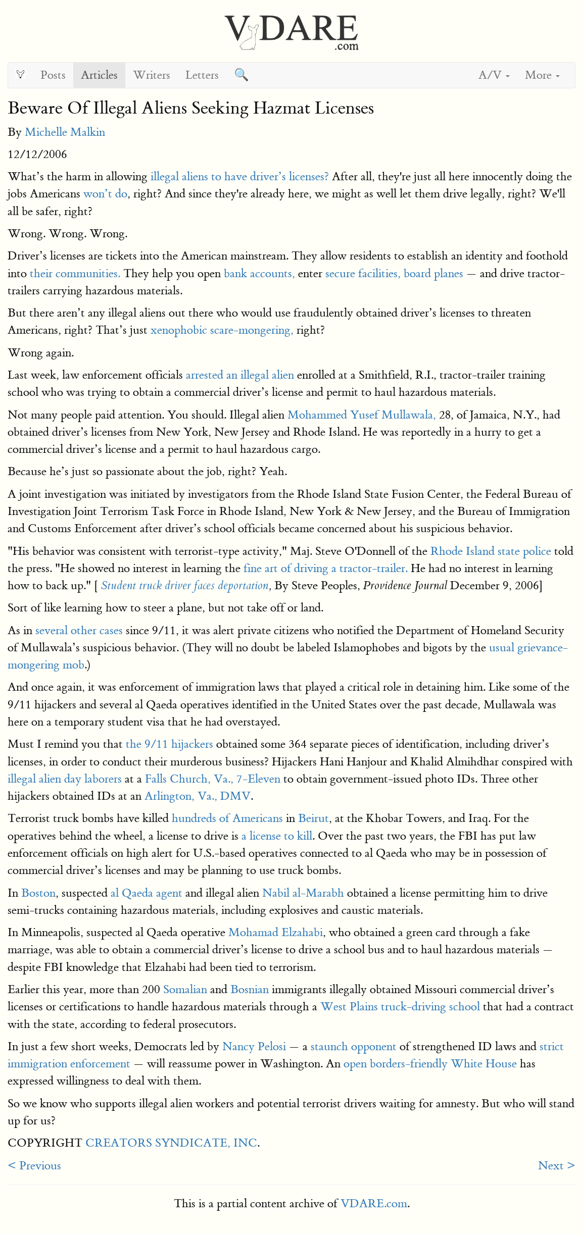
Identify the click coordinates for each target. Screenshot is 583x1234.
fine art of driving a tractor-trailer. (326, 568)
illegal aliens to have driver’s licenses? (240, 176)
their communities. (75, 273)
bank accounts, (259, 273)
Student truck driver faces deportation (184, 586)
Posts (53, 75)
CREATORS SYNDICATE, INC (171, 1143)
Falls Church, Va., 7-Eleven (212, 779)
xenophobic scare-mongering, (222, 330)
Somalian (185, 989)
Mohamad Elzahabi (275, 932)
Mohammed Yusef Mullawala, (361, 414)
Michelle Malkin (65, 132)
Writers (151, 75)
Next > (556, 1165)
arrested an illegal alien (240, 375)
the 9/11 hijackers (168, 744)
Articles (99, 75)
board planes (433, 273)
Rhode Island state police (490, 551)
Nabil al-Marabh (303, 893)
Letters (202, 75)
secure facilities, (363, 273)
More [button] (542, 75)
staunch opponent (354, 1046)
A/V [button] (494, 75)
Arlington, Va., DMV (197, 796)
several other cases (79, 630)
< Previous (34, 1165)
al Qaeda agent (146, 893)
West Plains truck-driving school (400, 1006)
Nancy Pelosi (254, 1046)
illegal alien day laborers (65, 779)
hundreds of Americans (227, 818)
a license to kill (276, 836)
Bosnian (249, 989)
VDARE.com (374, 1203)
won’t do (105, 193)
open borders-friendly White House (430, 1063)
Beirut (313, 818)
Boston (38, 893)
